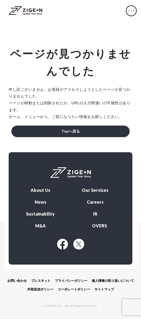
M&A (40, 226)
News (40, 202)
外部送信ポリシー (40, 289)
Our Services (95, 190)
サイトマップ (104, 289)
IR (95, 214)
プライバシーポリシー (71, 280)
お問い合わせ (17, 280)
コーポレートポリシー (74, 289)
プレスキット (41, 280)
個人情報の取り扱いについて (113, 280)
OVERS (99, 226)
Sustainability (40, 214)
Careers (95, 202)
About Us (40, 190)
